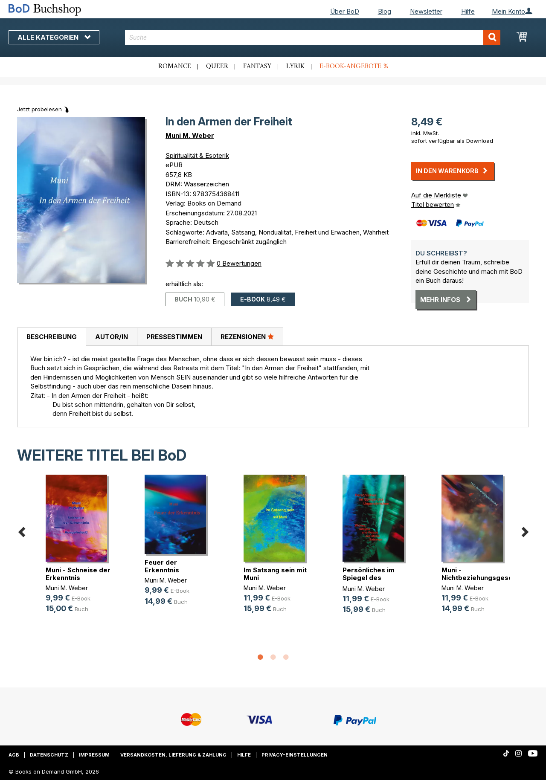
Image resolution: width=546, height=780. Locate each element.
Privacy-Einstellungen (294, 755)
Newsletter (426, 11)
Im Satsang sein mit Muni (275, 574)
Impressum (94, 755)
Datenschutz (49, 755)
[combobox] (312, 37)
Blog (384, 11)
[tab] (51, 337)
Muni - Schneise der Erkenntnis (78, 574)
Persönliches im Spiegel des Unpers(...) (369, 577)
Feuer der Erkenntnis (162, 566)
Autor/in (111, 337)
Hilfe (468, 11)
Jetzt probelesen (39, 109)
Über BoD (344, 11)
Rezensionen (247, 336)
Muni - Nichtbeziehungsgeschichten (488, 574)
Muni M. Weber (190, 135)
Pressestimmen (174, 337)
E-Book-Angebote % (353, 66)
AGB (14, 755)
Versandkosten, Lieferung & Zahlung (173, 755)
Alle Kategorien (53, 37)
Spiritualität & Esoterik (197, 155)
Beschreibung (51, 337)
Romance (174, 66)
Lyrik (295, 66)
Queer (217, 66)
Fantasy (257, 66)
